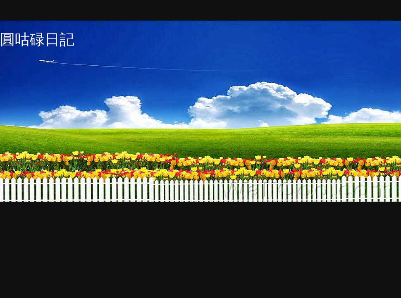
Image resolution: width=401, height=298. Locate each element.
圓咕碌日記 (37, 39)
